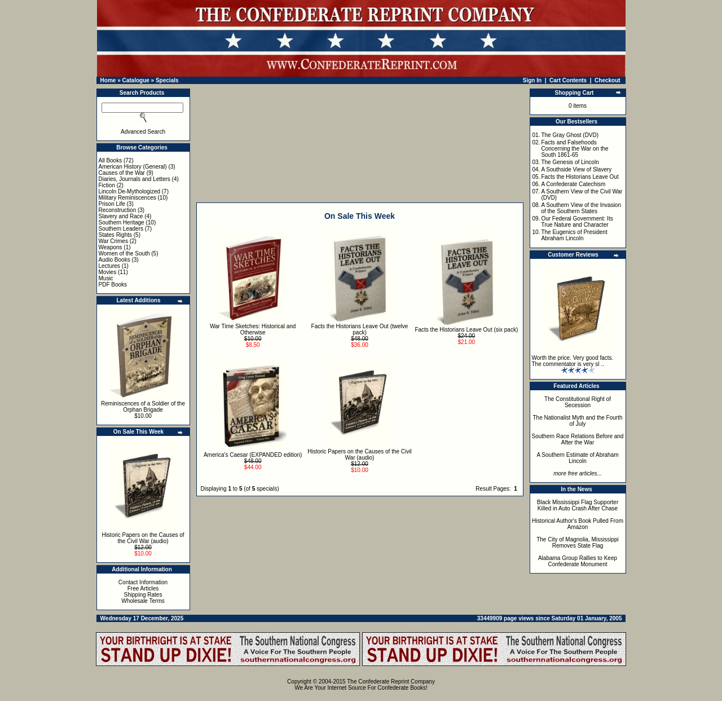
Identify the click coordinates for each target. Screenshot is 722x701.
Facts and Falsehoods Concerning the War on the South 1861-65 (574, 148)
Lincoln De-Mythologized (130, 191)
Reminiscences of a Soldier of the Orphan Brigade (143, 406)
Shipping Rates (143, 595)
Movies (108, 272)
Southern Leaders (121, 229)
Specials (167, 80)
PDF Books (113, 284)
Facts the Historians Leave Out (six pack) (466, 330)
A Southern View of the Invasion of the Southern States (581, 208)
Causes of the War (122, 173)
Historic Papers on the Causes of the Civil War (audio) (143, 538)
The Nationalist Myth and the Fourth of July (578, 421)
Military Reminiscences (127, 198)
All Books (110, 160)
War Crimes (113, 241)
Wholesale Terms (143, 601)
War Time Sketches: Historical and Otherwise (253, 329)
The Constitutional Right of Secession (577, 402)
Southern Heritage (121, 222)
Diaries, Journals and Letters (134, 179)
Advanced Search (143, 132)
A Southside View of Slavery (576, 169)
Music (106, 278)
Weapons (110, 247)
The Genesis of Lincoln (569, 162)
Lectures (109, 266)
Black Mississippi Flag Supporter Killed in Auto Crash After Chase (578, 505)
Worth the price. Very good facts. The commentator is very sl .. (573, 361)
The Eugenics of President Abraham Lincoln (574, 235)
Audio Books (114, 260)
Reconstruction (118, 210)
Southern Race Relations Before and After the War (578, 439)
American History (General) (133, 167)
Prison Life (112, 204)
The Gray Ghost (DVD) (569, 135)
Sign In (532, 80)
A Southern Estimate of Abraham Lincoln (577, 458)
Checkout (607, 80)
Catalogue (135, 80)
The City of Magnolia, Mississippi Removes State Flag (577, 542)
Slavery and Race (121, 216)
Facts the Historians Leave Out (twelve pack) (359, 329)
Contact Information (143, 582)
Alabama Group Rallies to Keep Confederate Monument (577, 561)
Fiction (107, 185)
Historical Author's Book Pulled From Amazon (577, 524)
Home (108, 80)
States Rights (115, 235)
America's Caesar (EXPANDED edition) (253, 455)
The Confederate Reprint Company (391, 681)
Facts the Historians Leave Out (579, 177)
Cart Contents (568, 80)
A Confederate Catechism (573, 184)
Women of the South (124, 253)
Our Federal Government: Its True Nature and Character (577, 221)
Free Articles (143, 588)
